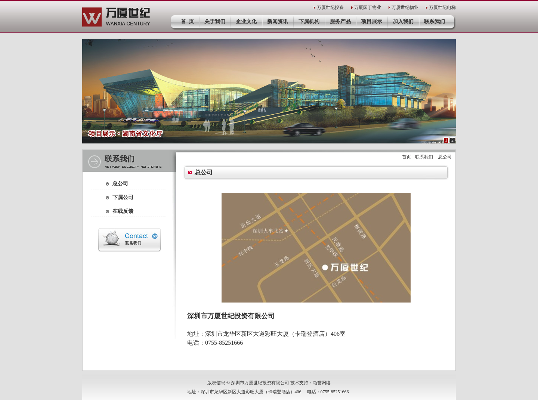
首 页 (187, 21)
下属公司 (122, 197)
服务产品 (340, 21)
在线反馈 (122, 211)
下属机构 (309, 21)
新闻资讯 (277, 21)
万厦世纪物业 (405, 7)
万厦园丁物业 (367, 7)
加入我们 (403, 21)
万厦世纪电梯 (442, 7)
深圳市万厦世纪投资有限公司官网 (116, 17)
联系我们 (434, 21)
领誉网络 (322, 382)
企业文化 (246, 21)
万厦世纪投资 (330, 7)
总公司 (120, 183)
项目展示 (371, 21)
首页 (406, 156)
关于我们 (214, 21)
